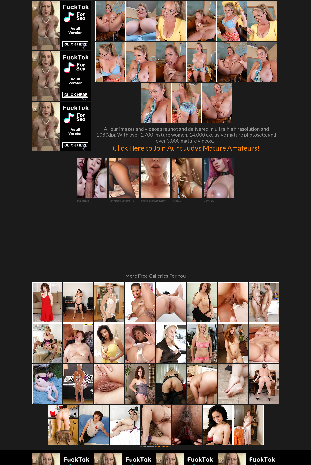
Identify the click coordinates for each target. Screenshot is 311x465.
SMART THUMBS (163, 392)
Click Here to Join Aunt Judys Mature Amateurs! (186, 148)
